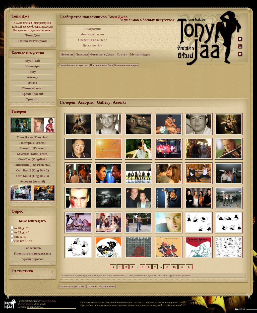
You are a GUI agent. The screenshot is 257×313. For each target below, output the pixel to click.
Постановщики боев (101, 65)
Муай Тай (32, 60)
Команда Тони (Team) (32, 154)
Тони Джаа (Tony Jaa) (32, 137)
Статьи (122, 54)
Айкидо (32, 77)
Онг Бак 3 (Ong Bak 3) (32, 176)
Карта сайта (78, 286)
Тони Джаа (117, 17)
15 (174, 266)
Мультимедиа (140, 54)
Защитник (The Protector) (32, 165)
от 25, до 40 (21, 232)
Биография (92, 29)
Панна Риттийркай (32, 41)
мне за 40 (20, 236)
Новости (66, 54)
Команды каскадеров (126, 65)
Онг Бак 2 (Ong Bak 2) (32, 170)
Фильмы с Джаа (102, 54)
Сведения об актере (92, 40)
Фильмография (92, 34)
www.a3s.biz (48, 300)
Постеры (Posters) (32, 143)
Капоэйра (32, 66)
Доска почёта (92, 45)
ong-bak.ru (26, 303)
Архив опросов (33, 259)
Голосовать (32, 248)
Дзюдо (32, 83)
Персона (81, 54)
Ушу (32, 72)
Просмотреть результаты (32, 253)
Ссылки (91, 286)
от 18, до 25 (21, 228)
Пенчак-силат (32, 88)
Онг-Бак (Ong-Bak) (32, 159)
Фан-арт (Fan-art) (33, 148)
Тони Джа (32, 35)
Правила (65, 286)
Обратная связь (106, 286)
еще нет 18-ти (23, 241)
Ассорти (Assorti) (32, 181)
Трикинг (32, 99)
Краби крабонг (33, 94)
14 (166, 266)
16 (181, 266)
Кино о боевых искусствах (74, 65)
